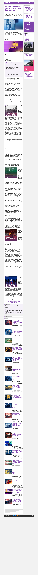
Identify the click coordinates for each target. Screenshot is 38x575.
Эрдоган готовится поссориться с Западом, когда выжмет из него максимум (16, 444)
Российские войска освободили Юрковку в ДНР (11, 305)
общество (8, 167)
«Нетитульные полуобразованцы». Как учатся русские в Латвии (10, 238)
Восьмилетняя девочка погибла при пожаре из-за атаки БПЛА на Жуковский (29, 9)
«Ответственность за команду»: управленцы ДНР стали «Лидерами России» (17, 482)
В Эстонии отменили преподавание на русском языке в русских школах (11, 285)
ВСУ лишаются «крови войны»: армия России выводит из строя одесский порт (17, 406)
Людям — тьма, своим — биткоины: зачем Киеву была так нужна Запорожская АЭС (17, 550)
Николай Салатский (20, 487)
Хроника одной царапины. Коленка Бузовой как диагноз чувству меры (28, 17)
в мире (8, 276)
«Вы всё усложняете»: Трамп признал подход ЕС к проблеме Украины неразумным (17, 368)
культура (26, 33)
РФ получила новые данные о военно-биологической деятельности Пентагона (28, 29)
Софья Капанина (20, 345)
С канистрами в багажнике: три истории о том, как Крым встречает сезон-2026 (17, 339)
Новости (15, 2)
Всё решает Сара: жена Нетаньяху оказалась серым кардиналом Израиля (17, 331)
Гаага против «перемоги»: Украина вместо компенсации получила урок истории (17, 454)
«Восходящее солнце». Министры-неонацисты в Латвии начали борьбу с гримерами (13, 71)
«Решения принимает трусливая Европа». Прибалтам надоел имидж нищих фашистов (17, 530)
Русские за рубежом (9, 63)
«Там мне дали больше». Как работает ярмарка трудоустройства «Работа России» (16, 378)
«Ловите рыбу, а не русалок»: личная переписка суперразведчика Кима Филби (17, 322)
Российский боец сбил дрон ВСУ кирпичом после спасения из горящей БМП (29, 50)
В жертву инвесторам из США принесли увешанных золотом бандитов (29, 56)
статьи (6, 318)
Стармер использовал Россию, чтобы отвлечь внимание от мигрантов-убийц (16, 559)
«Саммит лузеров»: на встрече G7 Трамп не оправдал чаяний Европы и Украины (17, 435)
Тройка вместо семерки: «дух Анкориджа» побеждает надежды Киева (17, 415)
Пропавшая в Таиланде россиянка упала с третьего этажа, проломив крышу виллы (12, 75)
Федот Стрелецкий (20, 497)
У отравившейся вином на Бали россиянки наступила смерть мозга (12, 68)
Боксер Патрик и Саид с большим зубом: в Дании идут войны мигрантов (16, 473)
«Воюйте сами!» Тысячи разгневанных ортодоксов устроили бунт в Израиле (17, 397)
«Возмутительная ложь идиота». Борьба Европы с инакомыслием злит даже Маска (17, 359)
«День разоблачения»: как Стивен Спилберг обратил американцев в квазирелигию (17, 491)
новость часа (27, 5)
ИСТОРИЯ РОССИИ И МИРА (28, 40)
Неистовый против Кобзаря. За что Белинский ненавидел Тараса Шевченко (28, 37)
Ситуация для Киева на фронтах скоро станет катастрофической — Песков (28, 68)
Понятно (30, 568)
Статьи (19, 2)
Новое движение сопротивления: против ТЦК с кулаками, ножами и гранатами (17, 520)
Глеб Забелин (21, 384)
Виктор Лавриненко (20, 536)
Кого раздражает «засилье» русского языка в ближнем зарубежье (11, 176)
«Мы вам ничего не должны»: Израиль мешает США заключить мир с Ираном (17, 511)
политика (8, 105)
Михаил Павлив (20, 421)
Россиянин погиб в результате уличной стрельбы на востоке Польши (13, 64)
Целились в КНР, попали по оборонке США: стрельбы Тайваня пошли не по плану (29, 75)
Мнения (23, 2)
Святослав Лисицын (20, 460)
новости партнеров (8, 316)
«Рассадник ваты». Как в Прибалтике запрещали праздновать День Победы (11, 114)
